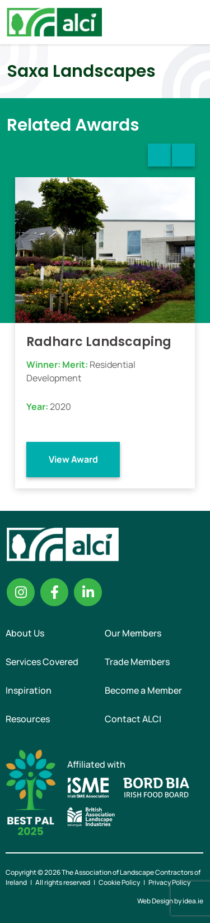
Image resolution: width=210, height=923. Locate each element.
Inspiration (29, 690)
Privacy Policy (169, 882)
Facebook (54, 592)
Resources (28, 719)
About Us (25, 633)
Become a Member (143, 690)
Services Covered (42, 662)
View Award (73, 459)
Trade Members (137, 662)
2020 (60, 406)
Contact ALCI (133, 719)
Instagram (21, 592)
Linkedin (88, 592)
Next (183, 155)
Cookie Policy (119, 882)
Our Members (133, 633)
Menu (192, 22)
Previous (159, 155)
